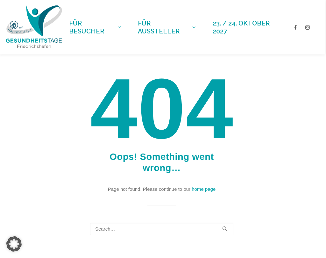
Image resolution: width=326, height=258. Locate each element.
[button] (224, 228)
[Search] (161, 229)
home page (204, 189)
